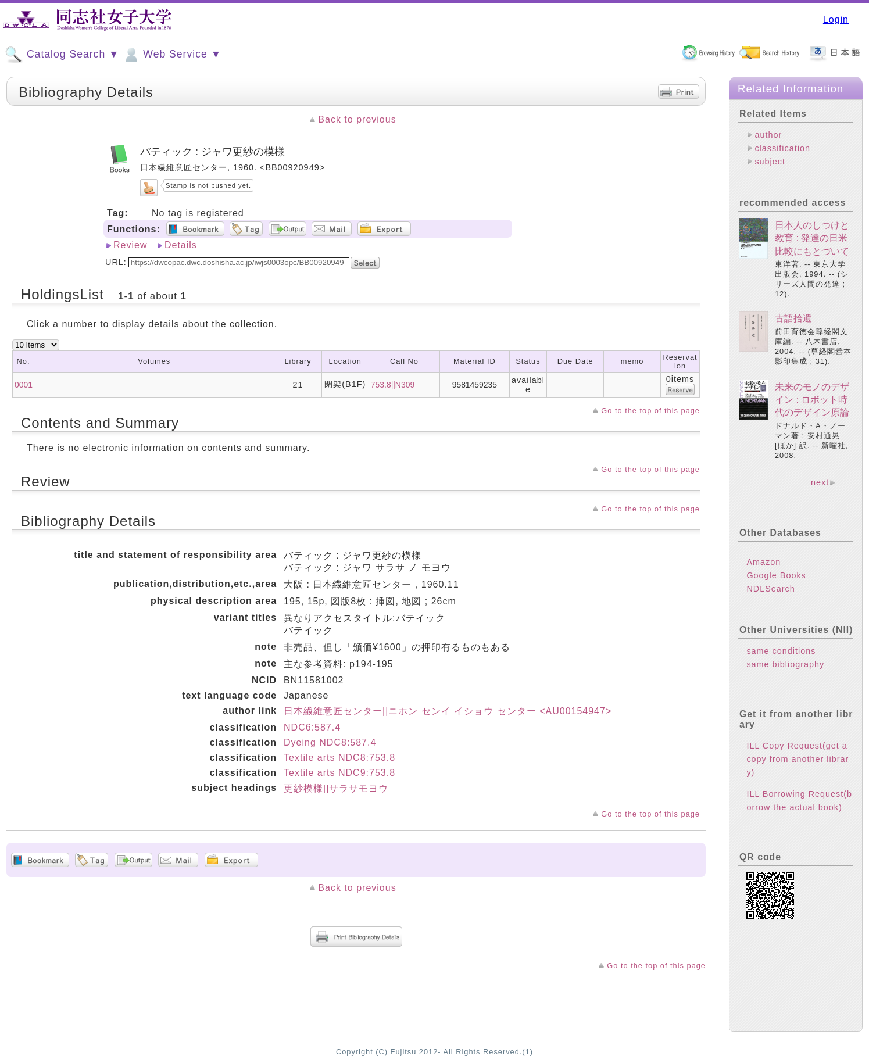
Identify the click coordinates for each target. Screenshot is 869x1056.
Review (130, 245)
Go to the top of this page (650, 410)
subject (769, 161)
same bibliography (785, 664)
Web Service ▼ (171, 54)
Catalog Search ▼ (62, 54)
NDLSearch (770, 588)
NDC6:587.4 (312, 727)
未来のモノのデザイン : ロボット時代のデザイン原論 (812, 400)
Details (180, 245)
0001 (24, 384)
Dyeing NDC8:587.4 (330, 742)
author (768, 134)
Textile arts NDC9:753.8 (339, 773)
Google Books (776, 575)
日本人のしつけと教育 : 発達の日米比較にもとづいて (812, 238)
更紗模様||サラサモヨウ (336, 788)
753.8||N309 (392, 384)
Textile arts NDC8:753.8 (339, 758)
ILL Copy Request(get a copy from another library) (797, 759)
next (820, 482)
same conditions (781, 651)
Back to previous (357, 119)
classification (782, 148)
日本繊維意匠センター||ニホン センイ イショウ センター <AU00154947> (447, 711)
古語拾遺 (793, 318)
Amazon (763, 562)
